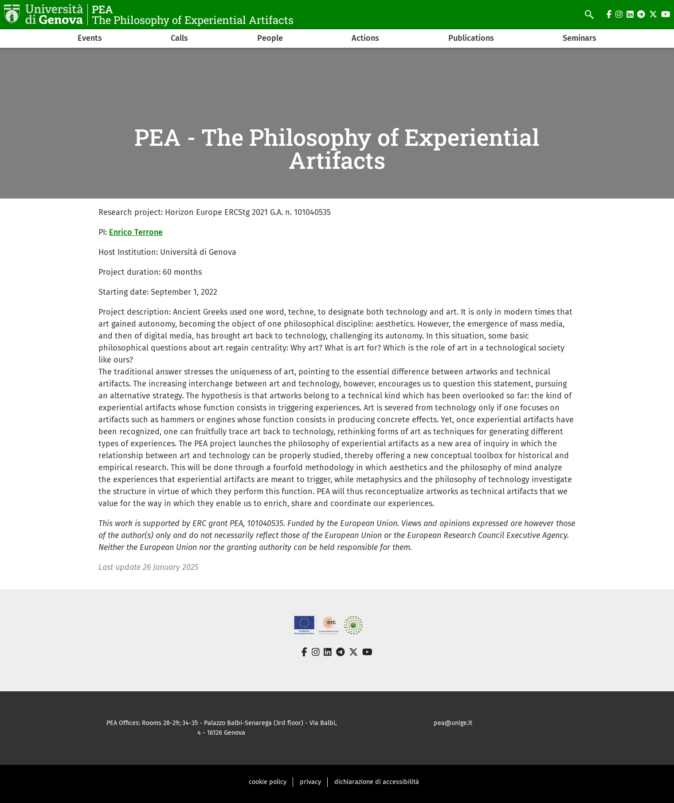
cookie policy (267, 782)
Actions (365, 38)
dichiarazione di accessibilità (376, 782)
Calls (179, 38)
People (270, 38)
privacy (310, 782)
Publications (471, 38)
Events (90, 38)
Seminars (579, 38)
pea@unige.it (453, 723)
